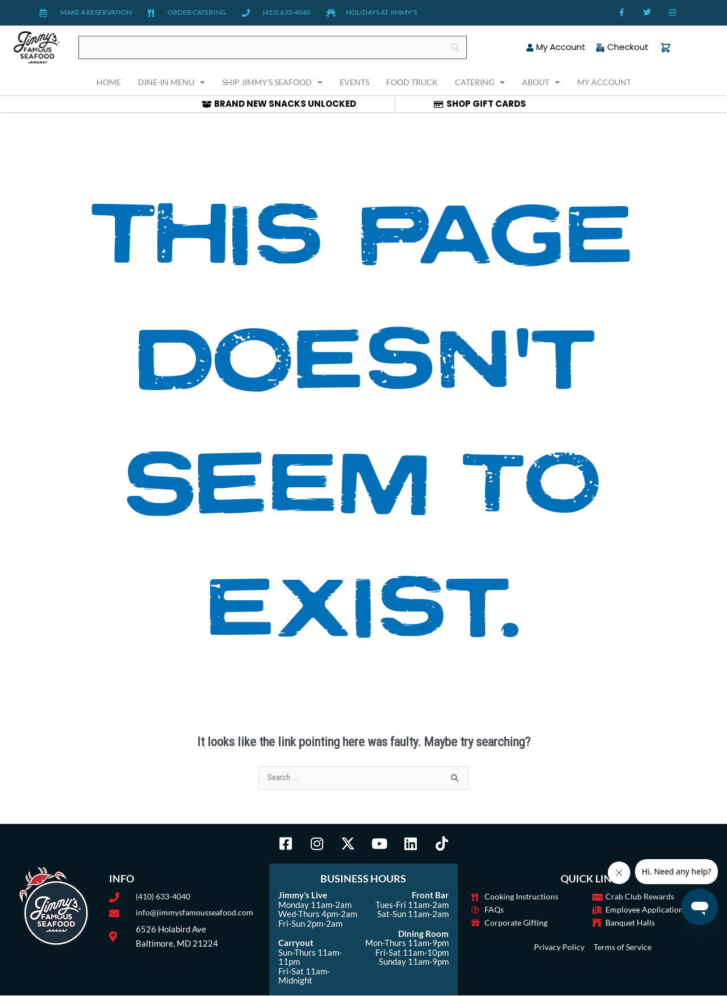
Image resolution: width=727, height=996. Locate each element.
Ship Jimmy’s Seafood (272, 82)
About (541, 82)
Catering (480, 82)
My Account (604, 82)
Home (109, 82)
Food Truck (412, 82)
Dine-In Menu (171, 82)
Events (354, 82)
